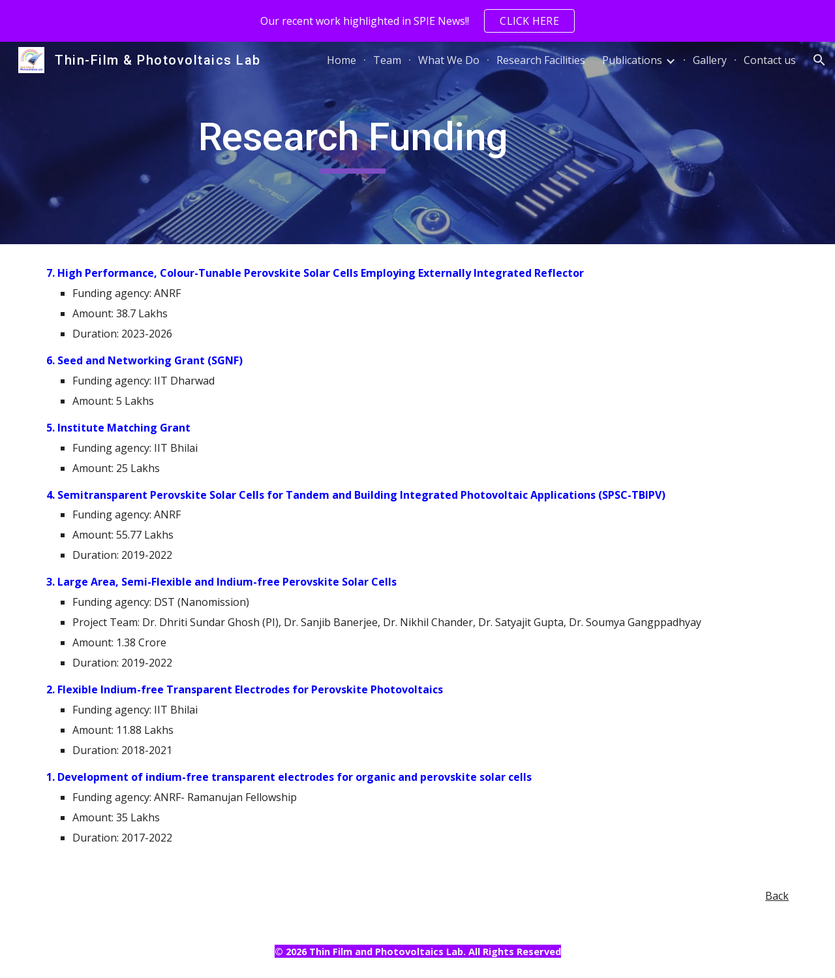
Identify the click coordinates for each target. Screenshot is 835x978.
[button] (819, 60)
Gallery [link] (710, 60)
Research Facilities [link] (540, 60)
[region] (417, 21)
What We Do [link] (448, 60)
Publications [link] (632, 60)
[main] (353, 143)
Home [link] (341, 60)
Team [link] (387, 60)
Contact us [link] (770, 60)
